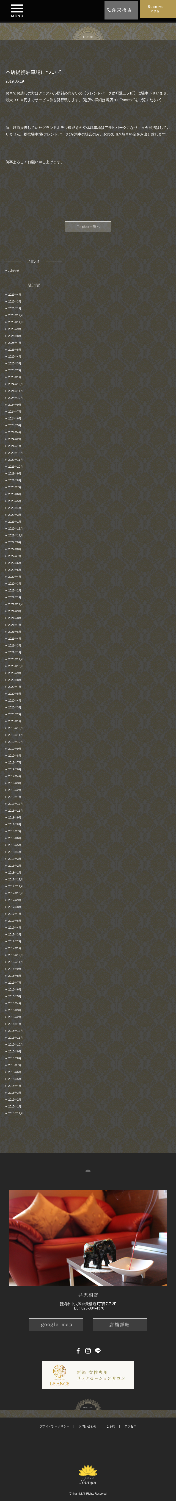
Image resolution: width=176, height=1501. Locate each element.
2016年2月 (14, 1017)
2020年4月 (14, 700)
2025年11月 (15, 322)
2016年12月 (15, 955)
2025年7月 (14, 342)
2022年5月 (14, 570)
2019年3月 (14, 783)
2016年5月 (14, 996)
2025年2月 (14, 370)
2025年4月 (14, 356)
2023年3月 (14, 514)
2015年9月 (14, 1051)
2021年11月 (15, 604)
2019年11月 (15, 735)
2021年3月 (14, 645)
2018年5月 (14, 845)
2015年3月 (14, 1092)
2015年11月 (15, 1037)
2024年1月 (14, 446)
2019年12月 (15, 728)
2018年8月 (14, 824)
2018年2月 (14, 865)
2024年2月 (14, 439)
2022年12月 (15, 528)
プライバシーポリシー (54, 1426)
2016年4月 (14, 1003)
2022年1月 (14, 597)
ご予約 (110, 1426)
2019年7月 (14, 762)
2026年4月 (14, 294)
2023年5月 (14, 501)
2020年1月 (14, 721)
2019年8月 (14, 755)
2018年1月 (14, 872)
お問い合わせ (88, 1426)
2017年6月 (14, 920)
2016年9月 (14, 969)
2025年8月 (14, 336)
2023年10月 (15, 466)
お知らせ (13, 270)
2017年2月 (14, 941)
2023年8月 (14, 480)
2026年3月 (14, 301)
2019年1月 (14, 797)
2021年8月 (14, 618)
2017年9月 (14, 900)
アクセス (130, 1426)
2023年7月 (14, 487)
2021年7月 (14, 625)
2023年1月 (14, 521)
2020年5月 (14, 693)
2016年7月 (14, 982)
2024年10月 (15, 398)
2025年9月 (14, 329)
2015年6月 (14, 1072)
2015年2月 (14, 1099)
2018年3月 (14, 858)
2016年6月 (14, 989)
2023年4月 (14, 508)
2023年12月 (15, 453)
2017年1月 (14, 948)
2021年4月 (14, 638)
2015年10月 (15, 1044)
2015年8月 (14, 1058)
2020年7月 (14, 686)
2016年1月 (14, 1024)
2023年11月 (15, 459)
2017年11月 (15, 886)
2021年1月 (14, 652)
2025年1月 (14, 377)
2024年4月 (14, 432)
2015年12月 (15, 1030)
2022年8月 (14, 549)
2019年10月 (15, 742)
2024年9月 (14, 404)
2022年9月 (14, 542)
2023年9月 (14, 473)
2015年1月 (14, 1106)
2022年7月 (14, 556)
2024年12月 (15, 384)
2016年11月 (15, 962)
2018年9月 (14, 817)
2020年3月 (14, 707)
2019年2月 (14, 790)
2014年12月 (15, 1113)
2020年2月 (14, 714)
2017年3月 (14, 934)
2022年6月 (14, 563)
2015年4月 (14, 1086)
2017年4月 (14, 927)
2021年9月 (14, 611)
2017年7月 (14, 914)
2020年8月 (14, 680)
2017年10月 (15, 893)
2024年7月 (14, 411)
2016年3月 (14, 1010)
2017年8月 (14, 907)
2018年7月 (14, 831)
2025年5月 (14, 349)
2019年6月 (14, 769)
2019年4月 (14, 776)
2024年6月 (14, 418)
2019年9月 (14, 748)
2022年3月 (14, 583)
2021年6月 (14, 631)
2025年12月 (15, 315)
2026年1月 (14, 308)
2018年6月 (14, 838)
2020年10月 (15, 666)
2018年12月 (15, 803)
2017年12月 (15, 879)
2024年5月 (14, 425)
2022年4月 (14, 576)
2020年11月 (15, 659)
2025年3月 (14, 363)
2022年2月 (14, 590)
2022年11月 (15, 535)
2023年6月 (14, 494)
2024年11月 (15, 391)
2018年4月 (14, 852)
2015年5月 (14, 1079)
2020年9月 (14, 673)
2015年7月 (14, 1065)
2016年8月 (14, 975)
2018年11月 (15, 810)
